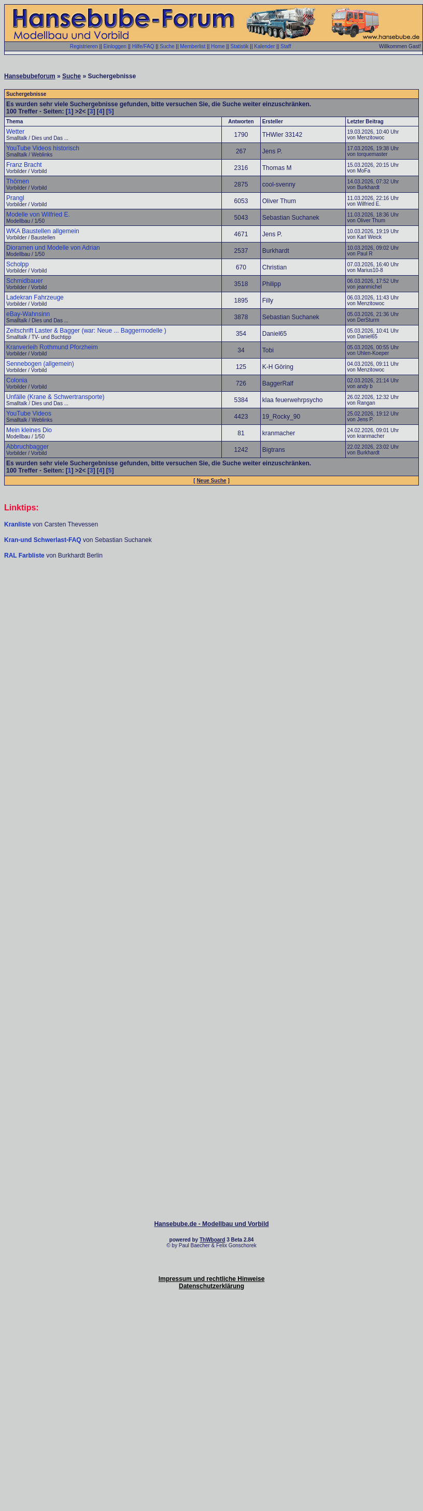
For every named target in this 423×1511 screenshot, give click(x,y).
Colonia (16, 380)
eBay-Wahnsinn (28, 314)
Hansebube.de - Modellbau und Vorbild (211, 1224)
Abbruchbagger (27, 446)
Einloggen (114, 46)
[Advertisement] (209, 670)
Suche (167, 46)
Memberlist (192, 46)
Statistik (239, 46)
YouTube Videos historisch (42, 148)
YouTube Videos (28, 413)
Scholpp (17, 264)
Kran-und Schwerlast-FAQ (43, 540)
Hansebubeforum (29, 76)
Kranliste (17, 524)
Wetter (15, 131)
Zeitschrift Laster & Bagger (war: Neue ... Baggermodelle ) (86, 330)
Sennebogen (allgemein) (40, 363)
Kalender (264, 46)
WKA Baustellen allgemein (42, 231)
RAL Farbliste (25, 555)
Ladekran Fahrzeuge (35, 297)
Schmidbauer (24, 280)
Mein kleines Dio (29, 430)
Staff (285, 46)
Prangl (15, 198)
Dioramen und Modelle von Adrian (53, 247)
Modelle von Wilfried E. (38, 214)
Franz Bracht (24, 164)
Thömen (17, 181)
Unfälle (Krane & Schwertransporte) (55, 397)
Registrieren (84, 46)
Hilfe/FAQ (143, 46)
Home (218, 46)
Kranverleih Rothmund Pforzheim (52, 347)
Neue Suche (211, 480)
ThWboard (212, 1240)
